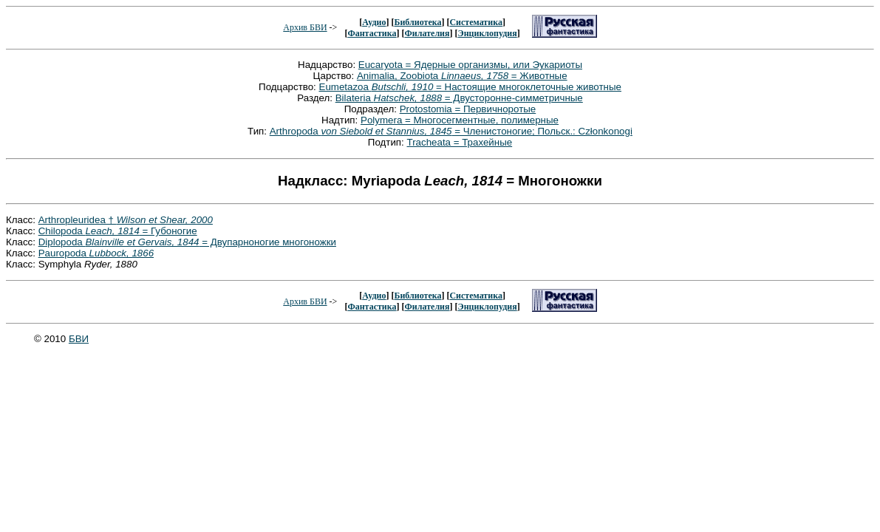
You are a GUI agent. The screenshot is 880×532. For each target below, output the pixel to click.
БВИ (79, 338)
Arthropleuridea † (125, 219)
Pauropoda (96, 253)
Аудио (374, 22)
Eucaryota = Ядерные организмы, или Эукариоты (470, 64)
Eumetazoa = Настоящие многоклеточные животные (470, 86)
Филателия (427, 33)
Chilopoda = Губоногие (117, 230)
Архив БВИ (305, 27)
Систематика (475, 22)
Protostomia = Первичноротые (468, 109)
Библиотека (417, 22)
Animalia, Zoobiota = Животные (462, 75)
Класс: (22, 219)
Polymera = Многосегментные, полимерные (460, 120)
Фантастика (371, 33)
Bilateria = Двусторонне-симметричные (459, 97)
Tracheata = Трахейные (460, 142)
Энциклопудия (487, 33)
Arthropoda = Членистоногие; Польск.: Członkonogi (451, 131)
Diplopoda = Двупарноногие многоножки (187, 242)
